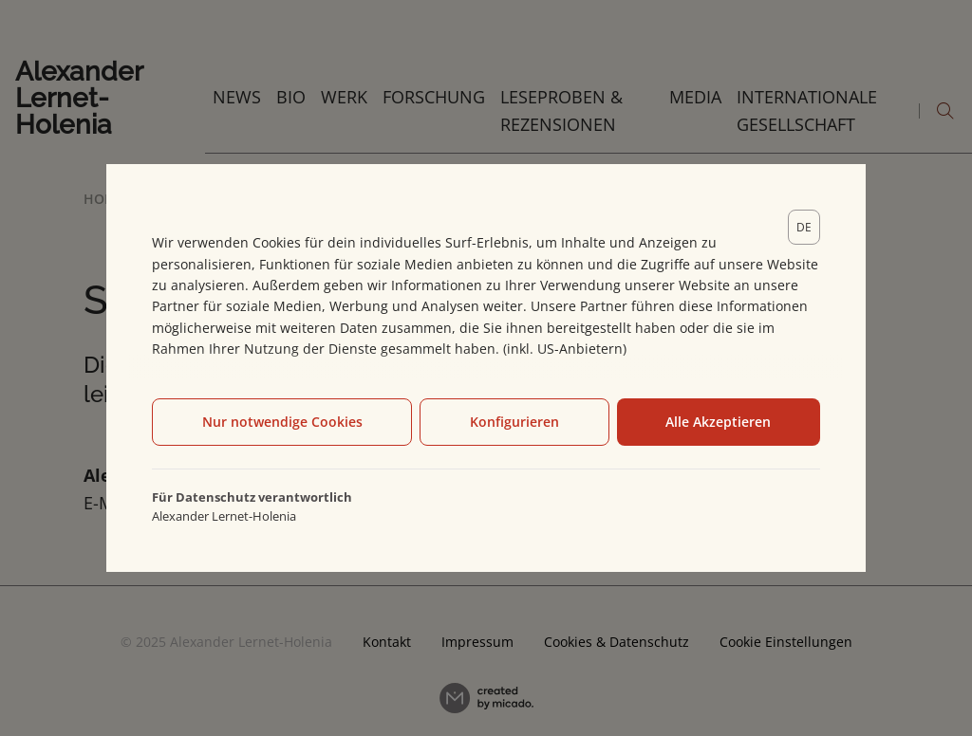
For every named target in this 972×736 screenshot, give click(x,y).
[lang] (804, 227)
